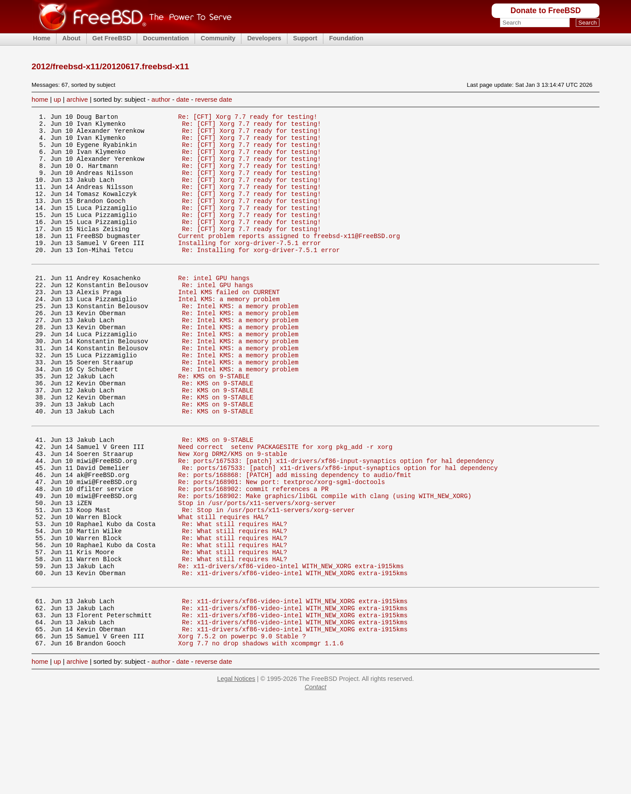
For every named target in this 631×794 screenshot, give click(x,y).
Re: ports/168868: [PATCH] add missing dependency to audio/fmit (294, 540)
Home (41, 38)
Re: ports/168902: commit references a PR (253, 557)
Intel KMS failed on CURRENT (229, 324)
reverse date (213, 99)
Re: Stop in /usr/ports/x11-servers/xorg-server (268, 582)
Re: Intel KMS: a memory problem (240, 341)
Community (218, 38)
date (182, 99)
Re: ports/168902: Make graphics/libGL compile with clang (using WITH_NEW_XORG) (324, 565)
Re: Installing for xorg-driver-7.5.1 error (261, 276)
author (161, 99)
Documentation (166, 38)
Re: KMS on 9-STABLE (214, 424)
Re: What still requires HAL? (234, 599)
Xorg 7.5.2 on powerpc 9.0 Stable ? (242, 730)
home (40, 99)
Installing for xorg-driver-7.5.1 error (249, 267)
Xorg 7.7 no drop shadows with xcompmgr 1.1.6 (261, 739)
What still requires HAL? (223, 590)
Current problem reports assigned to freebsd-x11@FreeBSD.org (289, 259)
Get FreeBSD (111, 38)
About (71, 38)
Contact (315, 783)
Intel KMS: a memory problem (229, 333)
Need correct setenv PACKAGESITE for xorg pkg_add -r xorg (285, 507)
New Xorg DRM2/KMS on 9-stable (232, 515)
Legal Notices (236, 774)
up (57, 99)
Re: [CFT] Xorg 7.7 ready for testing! (247, 118)
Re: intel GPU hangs (214, 308)
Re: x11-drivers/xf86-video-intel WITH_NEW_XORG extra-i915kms (291, 648)
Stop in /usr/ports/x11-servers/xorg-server (257, 574)
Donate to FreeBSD (545, 10)
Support (305, 38)
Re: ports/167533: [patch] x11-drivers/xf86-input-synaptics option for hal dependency (336, 524)
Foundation (346, 38)
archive (77, 99)
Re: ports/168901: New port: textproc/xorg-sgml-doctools (281, 549)
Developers (264, 38)
